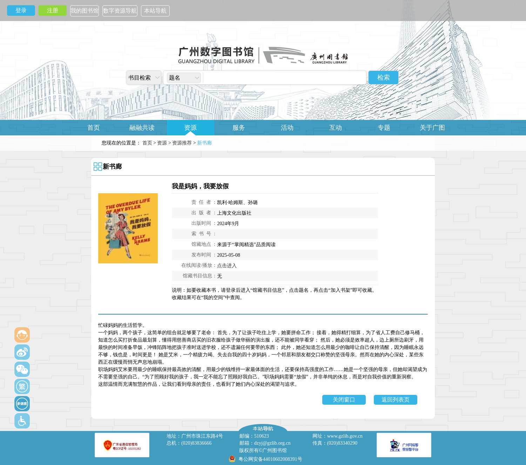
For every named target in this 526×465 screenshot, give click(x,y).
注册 (52, 10)
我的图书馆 (84, 11)
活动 (287, 127)
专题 (384, 127)
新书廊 (112, 166)
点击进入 (227, 265)
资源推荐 (182, 143)
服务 (238, 127)
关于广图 (432, 127)
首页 (93, 127)
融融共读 (142, 127)
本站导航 (155, 11)
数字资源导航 (120, 11)
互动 (335, 127)
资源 (190, 127)
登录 (21, 10)
